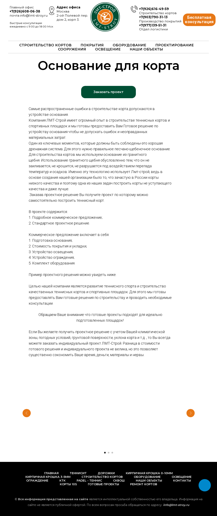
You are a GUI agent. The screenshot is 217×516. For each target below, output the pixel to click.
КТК (62, 480)
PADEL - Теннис (89, 480)
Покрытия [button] (92, 45)
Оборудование (147, 477)
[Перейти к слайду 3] (112, 452)
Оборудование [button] (129, 45)
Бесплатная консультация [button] (200, 20)
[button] (108, 92)
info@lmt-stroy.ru (34, 15)
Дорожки (106, 473)
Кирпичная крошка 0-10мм (149, 473)
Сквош (119, 480)
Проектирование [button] (174, 45)
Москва (63, 11)
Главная (51, 473)
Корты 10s (68, 484)
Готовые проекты (103, 484)
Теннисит (78, 473)
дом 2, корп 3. (68, 20)
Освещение (108, 49)
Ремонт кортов (143, 484)
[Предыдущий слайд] (27, 413)
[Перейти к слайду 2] (108, 452)
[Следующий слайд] (190, 413)
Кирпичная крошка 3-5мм (47, 477)
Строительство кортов (102, 477)
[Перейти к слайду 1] (105, 452)
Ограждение (37, 480)
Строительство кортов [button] (45, 45)
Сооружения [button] (72, 49)
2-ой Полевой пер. (72, 15)
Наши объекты (146, 49)
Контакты (182, 480)
